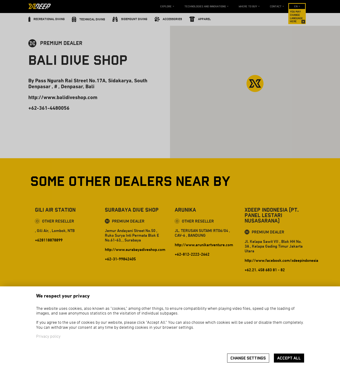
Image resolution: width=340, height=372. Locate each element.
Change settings (248, 358)
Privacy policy (48, 336)
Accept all (289, 358)
